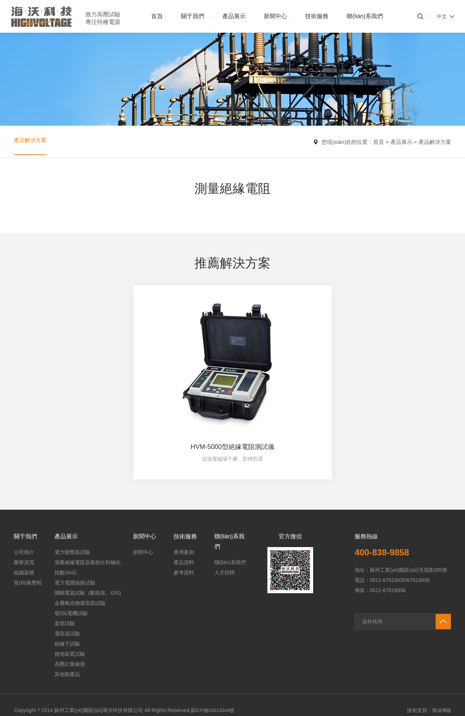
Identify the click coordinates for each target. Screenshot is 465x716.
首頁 (157, 16)
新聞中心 (275, 16)
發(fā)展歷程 (28, 539)
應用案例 (184, 508)
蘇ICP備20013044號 (214, 666)
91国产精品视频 (18, 695)
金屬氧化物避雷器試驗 (79, 559)
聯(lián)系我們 (365, 16)
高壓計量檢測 (69, 620)
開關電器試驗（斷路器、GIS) (87, 549)
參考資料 (184, 528)
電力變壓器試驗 (72, 508)
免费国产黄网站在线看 (83, 712)
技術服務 (316, 16)
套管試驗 (64, 579)
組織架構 (24, 528)
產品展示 (234, 16)
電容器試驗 (67, 589)
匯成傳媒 (441, 666)
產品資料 (184, 518)
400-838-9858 (384, 508)
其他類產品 (67, 630)
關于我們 (192, 16)
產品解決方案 (31, 142)
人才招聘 (224, 528)
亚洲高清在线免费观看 (172, 712)
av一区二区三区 (128, 712)
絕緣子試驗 (67, 600)
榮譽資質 (24, 518)
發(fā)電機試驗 (71, 569)
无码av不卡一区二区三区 (28, 712)
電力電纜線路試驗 (74, 539)
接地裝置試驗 (69, 610)
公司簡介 (24, 508)
